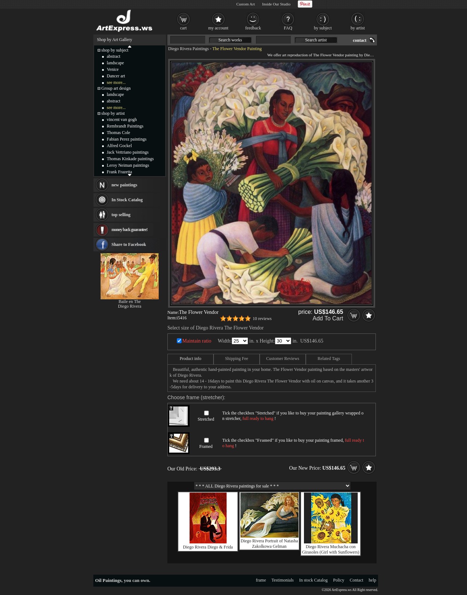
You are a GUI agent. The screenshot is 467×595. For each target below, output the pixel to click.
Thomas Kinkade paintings (130, 158)
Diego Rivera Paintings (188, 48)
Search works (230, 39)
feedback (253, 28)
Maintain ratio (196, 341)
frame (261, 580)
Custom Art (245, 4)
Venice (113, 69)
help (372, 580)
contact (359, 40)
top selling (120, 214)
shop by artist (113, 113)
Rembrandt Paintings (125, 126)
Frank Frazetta (119, 171)
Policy (338, 580)
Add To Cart (328, 318)
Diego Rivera (129, 306)
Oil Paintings (108, 580)
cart (183, 28)
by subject (323, 28)
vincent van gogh (122, 119)
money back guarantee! (129, 229)
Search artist (316, 39)
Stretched (206, 419)
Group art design (116, 88)
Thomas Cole (118, 132)
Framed (206, 446)
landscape (115, 62)
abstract (113, 56)
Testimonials (283, 580)
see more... (116, 82)
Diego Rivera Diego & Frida (208, 547)
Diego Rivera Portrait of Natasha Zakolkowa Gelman (269, 543)
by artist (358, 28)
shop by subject (115, 50)
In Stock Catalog (127, 199)
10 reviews (262, 318)
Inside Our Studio (276, 4)
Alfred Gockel (119, 145)
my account (218, 28)
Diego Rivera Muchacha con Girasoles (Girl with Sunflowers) (331, 549)
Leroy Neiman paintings (128, 165)
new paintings (124, 184)
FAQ (288, 28)
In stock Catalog (313, 580)
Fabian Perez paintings (126, 139)
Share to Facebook (128, 244)
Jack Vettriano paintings (128, 152)
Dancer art (116, 75)
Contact (356, 580)
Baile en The (129, 301)
